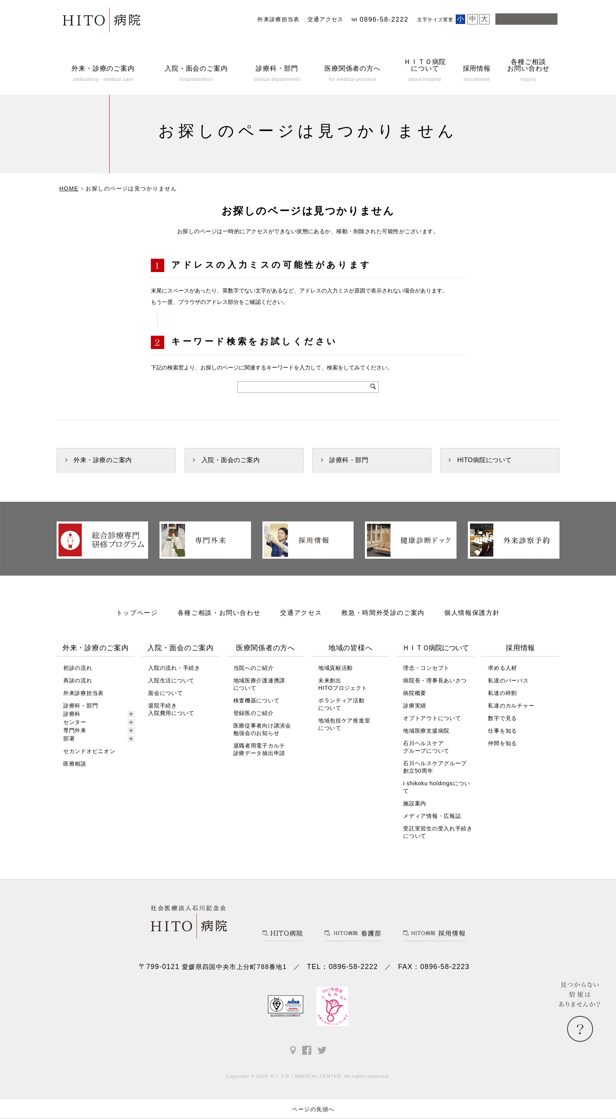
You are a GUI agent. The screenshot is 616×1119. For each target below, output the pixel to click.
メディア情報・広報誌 (432, 816)
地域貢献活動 (335, 668)
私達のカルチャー (511, 705)
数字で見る (502, 718)
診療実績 (414, 705)
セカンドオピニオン (89, 751)
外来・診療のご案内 (102, 460)
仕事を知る (502, 731)
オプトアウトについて (432, 718)
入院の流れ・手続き (174, 668)
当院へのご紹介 (253, 668)
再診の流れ (77, 680)
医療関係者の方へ (265, 648)
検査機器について (256, 700)
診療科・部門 (348, 460)
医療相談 (74, 764)
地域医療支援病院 (426, 731)
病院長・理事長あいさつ (435, 680)
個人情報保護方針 (472, 612)
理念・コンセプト (426, 668)
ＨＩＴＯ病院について (435, 648)
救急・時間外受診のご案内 (383, 612)
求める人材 (502, 668)
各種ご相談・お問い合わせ (219, 612)
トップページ (137, 612)
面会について (165, 693)
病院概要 (414, 693)
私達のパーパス (508, 680)
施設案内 (414, 803)
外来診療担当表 (278, 19)
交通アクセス (326, 19)
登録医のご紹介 (253, 713)
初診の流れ (77, 668)
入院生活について (171, 680)
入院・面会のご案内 (231, 460)
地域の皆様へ (350, 648)
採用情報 (520, 648)
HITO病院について (484, 460)
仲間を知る (502, 743)
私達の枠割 (502, 693)
